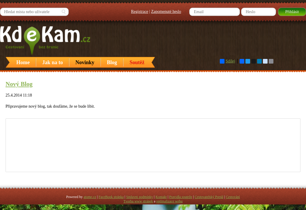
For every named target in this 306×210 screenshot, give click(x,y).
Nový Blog (19, 84)
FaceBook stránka (111, 197)
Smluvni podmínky (139, 197)
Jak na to (52, 62)
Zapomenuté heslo (166, 11)
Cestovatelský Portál (208, 197)
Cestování (233, 197)
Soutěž (137, 62)
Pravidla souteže (180, 197)
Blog (112, 62)
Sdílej (227, 61)
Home (23, 62)
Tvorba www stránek (138, 201)
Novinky (84, 62)
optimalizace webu (169, 201)
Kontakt (161, 197)
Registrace (139, 11)
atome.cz (90, 197)
